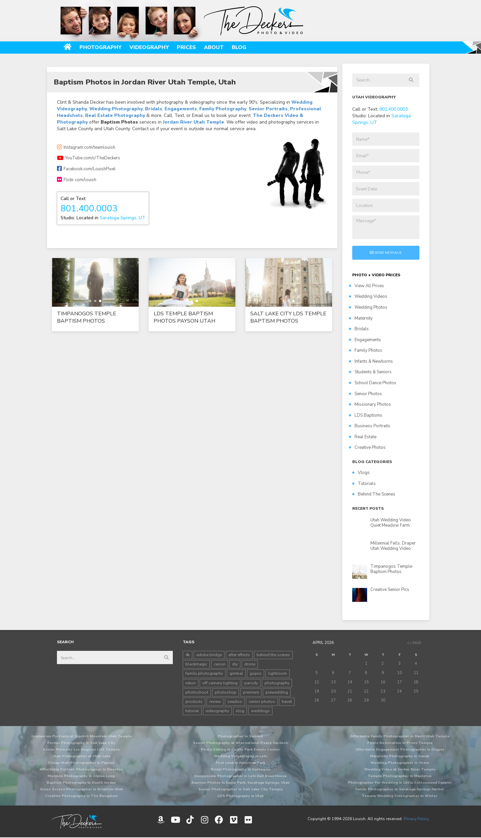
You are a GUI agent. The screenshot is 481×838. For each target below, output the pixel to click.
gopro (256, 673)
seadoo (234, 701)
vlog (240, 710)
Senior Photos (365, 394)
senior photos (262, 701)
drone (249, 664)
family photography (204, 673)
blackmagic (196, 664)
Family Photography (222, 109)
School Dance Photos (372, 383)
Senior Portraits (268, 109)
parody (251, 683)
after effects (239, 654)
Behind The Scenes (373, 494)
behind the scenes (273, 654)
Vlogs (361, 473)
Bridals (153, 109)
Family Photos (365, 350)
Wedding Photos (368, 307)
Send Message (386, 252)
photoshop (225, 692)
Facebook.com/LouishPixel (86, 169)
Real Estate (362, 437)
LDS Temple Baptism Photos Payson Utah (184, 317)
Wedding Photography (116, 109)
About (214, 47)
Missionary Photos (370, 404)
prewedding (276, 692)
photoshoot (196, 692)
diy (235, 664)
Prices (186, 47)
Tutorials (364, 484)
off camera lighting (220, 683)
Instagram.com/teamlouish (86, 147)
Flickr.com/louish (76, 180)
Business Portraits (369, 426)
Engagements (181, 109)
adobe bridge (209, 654)
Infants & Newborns (371, 361)
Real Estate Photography (115, 115)
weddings (260, 710)
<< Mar (414, 643)
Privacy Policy (416, 818)
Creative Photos (367, 447)
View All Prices (366, 286)
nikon (190, 683)
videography (217, 710)
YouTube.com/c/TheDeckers (88, 158)
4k (187, 654)
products (194, 701)
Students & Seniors (370, 372)
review (215, 701)
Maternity (361, 318)
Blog (239, 47)
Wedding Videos (368, 296)
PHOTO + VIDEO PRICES (376, 275)
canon (219, 664)
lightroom (277, 673)
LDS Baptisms (365, 415)
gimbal (236, 673)
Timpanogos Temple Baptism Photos (86, 317)
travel (287, 701)
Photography (100, 47)
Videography (149, 47)
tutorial (192, 710)
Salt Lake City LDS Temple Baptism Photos (288, 317)
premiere (251, 692)
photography (277, 683)
